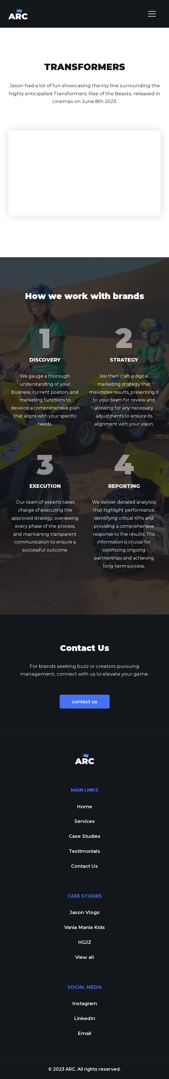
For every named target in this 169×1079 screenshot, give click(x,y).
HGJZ (84, 942)
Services (84, 821)
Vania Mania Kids (84, 927)
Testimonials (84, 851)
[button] (152, 14)
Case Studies (84, 836)
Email (84, 1033)
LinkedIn (84, 1018)
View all (84, 957)
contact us (84, 701)
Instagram (84, 1003)
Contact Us (84, 866)
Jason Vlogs (85, 912)
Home (84, 806)
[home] (18, 13)
